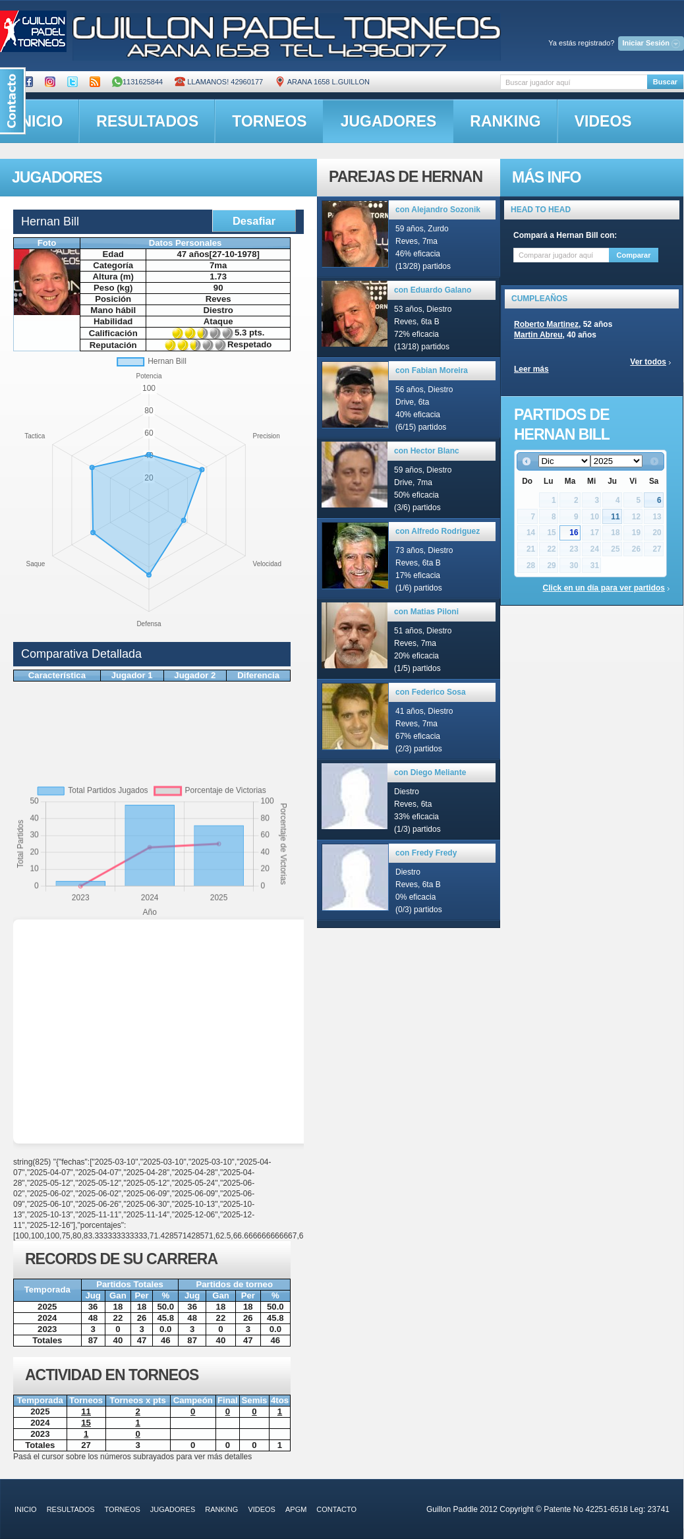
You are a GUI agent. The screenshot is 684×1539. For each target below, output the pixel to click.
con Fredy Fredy (426, 852)
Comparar (634, 255)
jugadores (389, 121)
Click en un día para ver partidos (604, 588)
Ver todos (648, 361)
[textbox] (573, 82)
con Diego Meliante (430, 772)
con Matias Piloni (426, 611)
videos (603, 121)
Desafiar (254, 221)
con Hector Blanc (426, 450)
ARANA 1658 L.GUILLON (322, 82)
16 (573, 532)
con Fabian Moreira (431, 370)
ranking (505, 121)
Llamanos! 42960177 (219, 82)
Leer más (531, 369)
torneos (269, 121)
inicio (25, 1509)
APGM (295, 1509)
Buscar (665, 82)
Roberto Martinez (546, 324)
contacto (336, 1509)
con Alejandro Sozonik (437, 209)
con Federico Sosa (430, 692)
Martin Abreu (538, 334)
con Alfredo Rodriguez (437, 531)
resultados (147, 121)
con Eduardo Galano (432, 290)
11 (615, 516)
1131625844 (137, 82)
